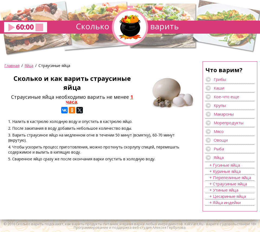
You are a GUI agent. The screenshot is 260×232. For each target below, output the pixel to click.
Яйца (29, 65)
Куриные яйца (227, 171)
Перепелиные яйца (232, 177)
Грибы (220, 79)
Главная (12, 65)
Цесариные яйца (229, 196)
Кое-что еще (226, 96)
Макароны (224, 114)
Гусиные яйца (226, 165)
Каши (219, 88)
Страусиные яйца (230, 183)
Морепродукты (228, 122)
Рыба (219, 148)
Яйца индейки (227, 202)
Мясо (219, 131)
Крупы (220, 105)
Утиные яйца (225, 190)
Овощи (221, 140)
